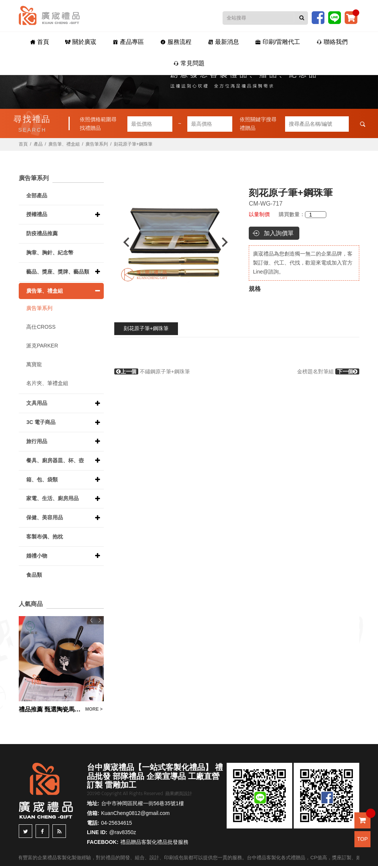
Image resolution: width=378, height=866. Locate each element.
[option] (175, 242)
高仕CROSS (40, 327)
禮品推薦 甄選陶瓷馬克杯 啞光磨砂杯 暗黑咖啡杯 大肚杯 (50, 709)
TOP (362, 839)
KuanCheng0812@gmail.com (135, 813)
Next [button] (228, 242)
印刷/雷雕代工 (277, 42)
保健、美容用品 (44, 517)
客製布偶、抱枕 (44, 537)
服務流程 (175, 42)
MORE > (93, 709)
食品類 (34, 575)
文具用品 (36, 403)
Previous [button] (122, 242)
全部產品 (36, 195)
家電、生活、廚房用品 (52, 498)
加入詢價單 (279, 233)
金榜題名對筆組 (328, 371)
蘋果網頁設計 (178, 794)
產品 (38, 144)
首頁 (39, 42)
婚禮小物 (36, 556)
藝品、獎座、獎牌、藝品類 (57, 272)
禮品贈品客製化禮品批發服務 (154, 842)
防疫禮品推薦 (42, 233)
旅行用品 (36, 441)
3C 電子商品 (40, 422)
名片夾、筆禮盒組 (47, 383)
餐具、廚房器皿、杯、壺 (55, 460)
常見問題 (189, 63)
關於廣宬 (80, 42)
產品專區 (128, 42)
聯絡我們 (332, 42)
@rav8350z (122, 832)
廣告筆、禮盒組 (64, 144)
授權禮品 (36, 214)
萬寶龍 (34, 364)
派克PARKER (42, 346)
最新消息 (223, 42)
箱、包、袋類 (42, 480)
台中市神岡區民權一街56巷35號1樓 (142, 803)
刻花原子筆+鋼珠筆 (146, 328)
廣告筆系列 (96, 144)
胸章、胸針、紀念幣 (49, 253)
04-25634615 (116, 823)
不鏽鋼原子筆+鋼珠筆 (152, 371)
